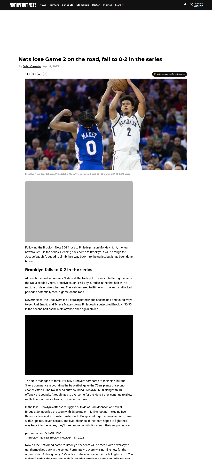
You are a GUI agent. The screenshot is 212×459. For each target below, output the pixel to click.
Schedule (67, 4)
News (43, 4)
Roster (96, 4)
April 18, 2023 (75, 437)
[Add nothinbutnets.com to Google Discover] (169, 74)
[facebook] (185, 4)
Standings (83, 4)
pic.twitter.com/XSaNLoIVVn (43, 433)
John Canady (32, 66)
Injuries (107, 4)
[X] (191, 4)
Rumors (54, 4)
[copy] (45, 74)
